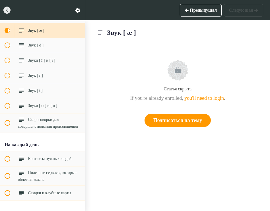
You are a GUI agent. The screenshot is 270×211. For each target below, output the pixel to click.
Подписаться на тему (177, 120)
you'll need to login (204, 98)
